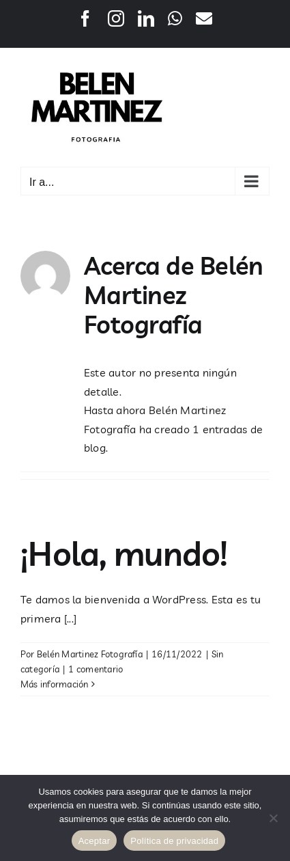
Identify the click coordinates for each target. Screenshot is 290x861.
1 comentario (95, 669)
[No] (273, 818)
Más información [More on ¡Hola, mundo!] (54, 684)
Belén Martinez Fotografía (90, 653)
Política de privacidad (174, 841)
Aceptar (94, 841)
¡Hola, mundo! (124, 553)
